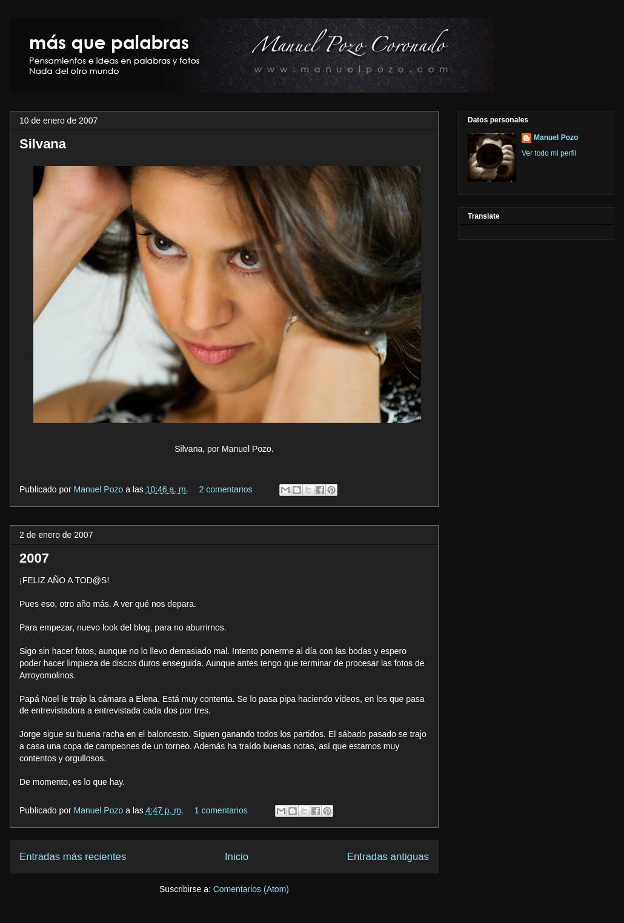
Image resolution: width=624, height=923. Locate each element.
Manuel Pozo (100, 489)
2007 (34, 558)
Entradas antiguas (388, 856)
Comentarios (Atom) (251, 889)
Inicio (236, 856)
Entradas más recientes (72, 856)
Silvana (42, 143)
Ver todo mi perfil (549, 153)
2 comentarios (226, 489)
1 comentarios (221, 810)
